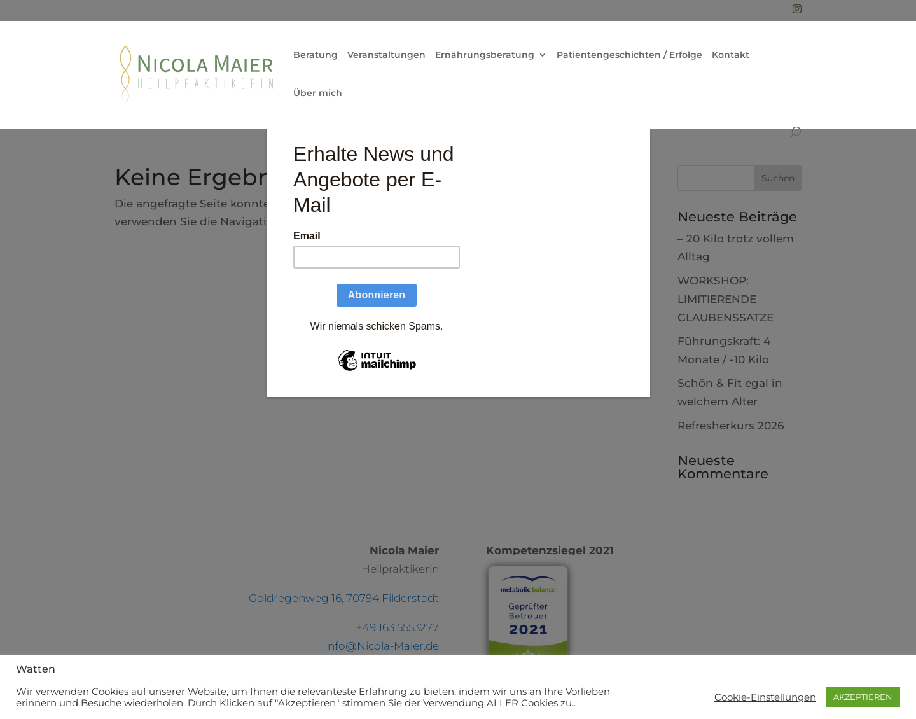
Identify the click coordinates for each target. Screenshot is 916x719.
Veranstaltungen (386, 55)
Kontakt (730, 55)
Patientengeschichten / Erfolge (629, 55)
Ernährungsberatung (484, 55)
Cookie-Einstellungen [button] (765, 697)
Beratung (315, 55)
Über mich (317, 93)
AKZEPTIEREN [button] (862, 697)
